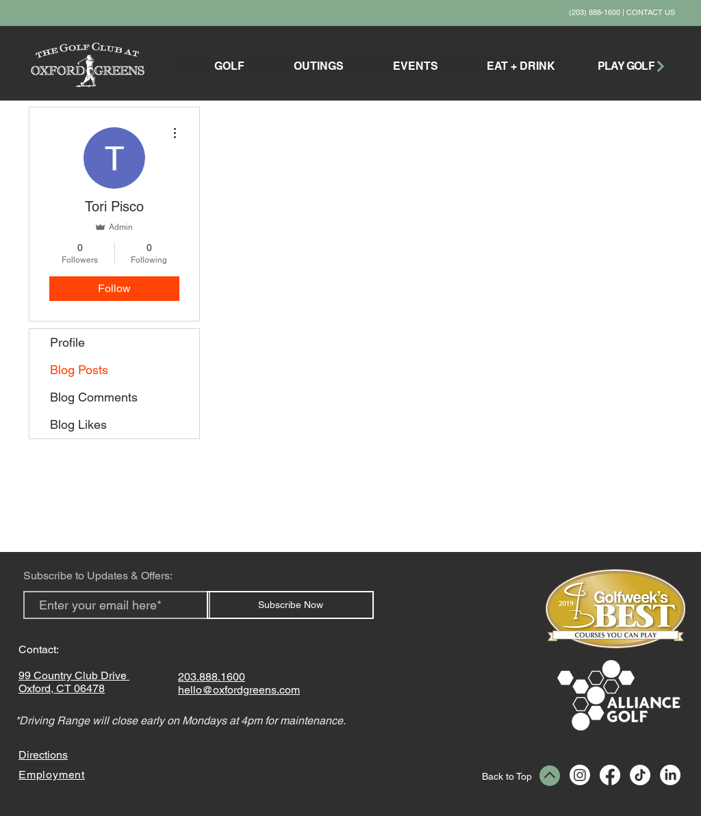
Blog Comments (94, 397)
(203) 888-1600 (594, 12)
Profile (67, 342)
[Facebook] (610, 775)
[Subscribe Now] (290, 605)
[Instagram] (580, 775)
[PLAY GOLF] (632, 66)
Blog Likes (78, 424)
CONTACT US (650, 12)
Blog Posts (79, 370)
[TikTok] (640, 775)
